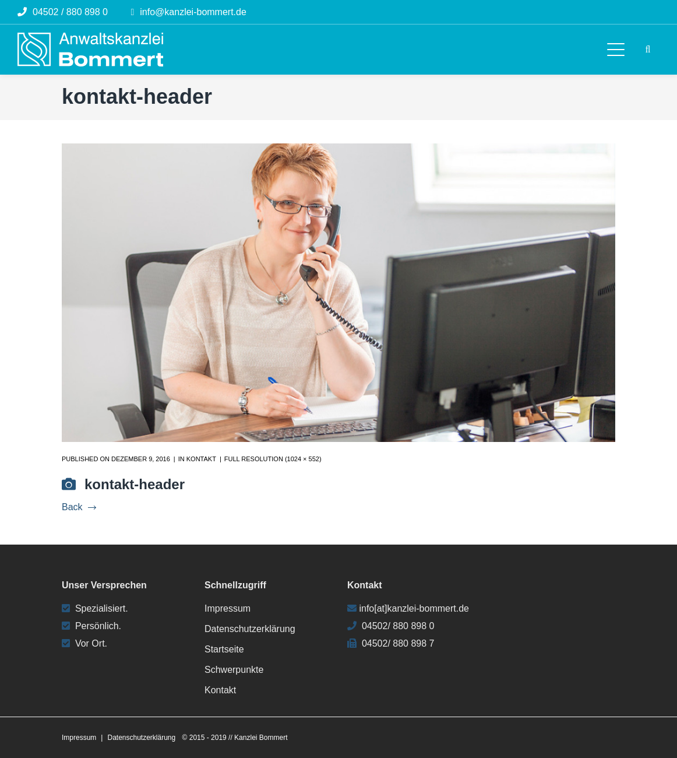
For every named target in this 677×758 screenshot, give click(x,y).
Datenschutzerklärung (249, 629)
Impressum (227, 608)
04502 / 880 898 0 (70, 12)
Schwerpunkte (233, 670)
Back (79, 507)
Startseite (224, 649)
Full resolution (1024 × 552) (273, 458)
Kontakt (201, 458)
